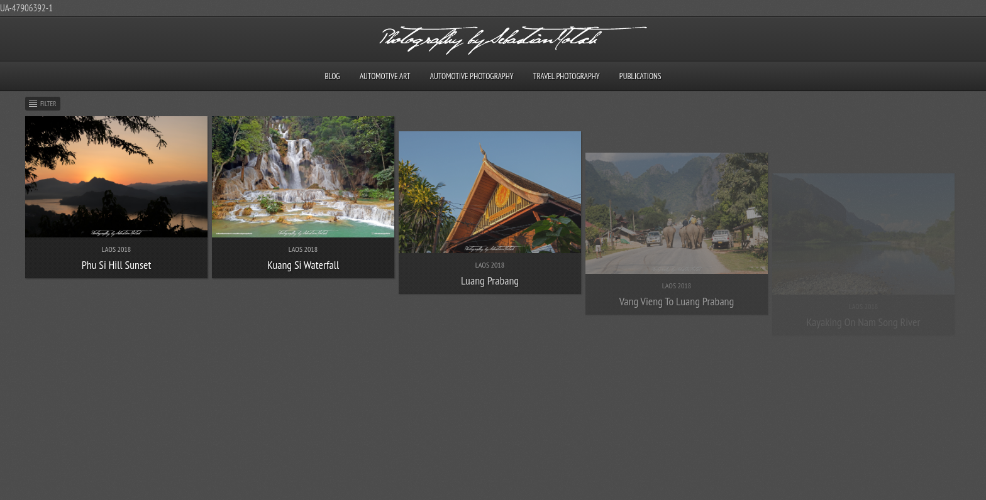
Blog (332, 76)
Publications (640, 76)
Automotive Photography (472, 76)
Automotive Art (385, 76)
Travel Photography (566, 76)
